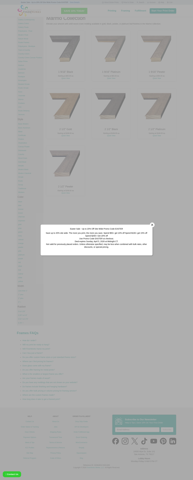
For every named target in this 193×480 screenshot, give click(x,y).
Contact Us (12, 474)
